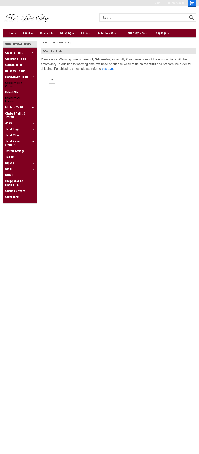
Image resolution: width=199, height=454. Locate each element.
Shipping (67, 33)
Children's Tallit (15, 59)
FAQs (86, 33)
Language (162, 33)
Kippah (9, 163)
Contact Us (46, 33)
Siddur (9, 169)
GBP (158, 2)
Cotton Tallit (13, 65)
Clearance (12, 197)
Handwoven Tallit (16, 77)
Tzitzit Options (137, 33)
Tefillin (9, 157)
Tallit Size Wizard (108, 33)
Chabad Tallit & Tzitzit (15, 115)
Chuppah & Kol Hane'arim (14, 183)
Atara (9, 123)
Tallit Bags (12, 129)
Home (12, 33)
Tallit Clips (12, 135)
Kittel (9, 175)
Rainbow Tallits (15, 71)
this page (108, 68)
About (28, 33)
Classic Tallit (14, 53)
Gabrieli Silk (11, 92)
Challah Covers (15, 191)
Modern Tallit (14, 107)
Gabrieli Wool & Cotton (13, 84)
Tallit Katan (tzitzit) (12, 143)
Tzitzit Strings (15, 151)
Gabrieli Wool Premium (12, 99)
